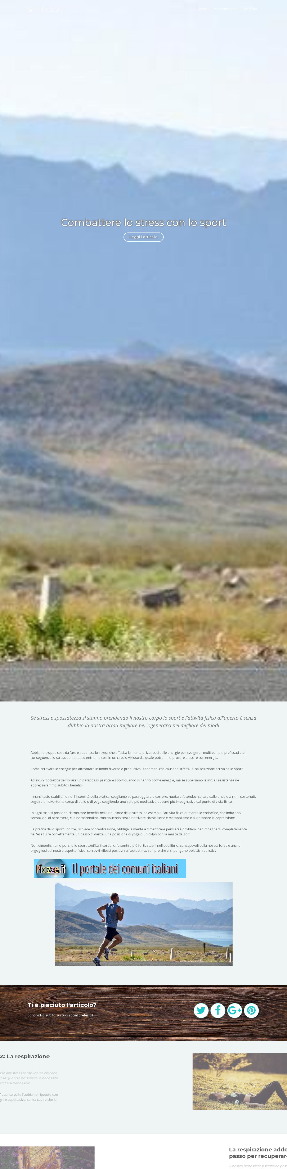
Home (202, 9)
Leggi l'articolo (143, 237)
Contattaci (250, 9)
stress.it (49, 9)
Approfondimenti (224, 9)
